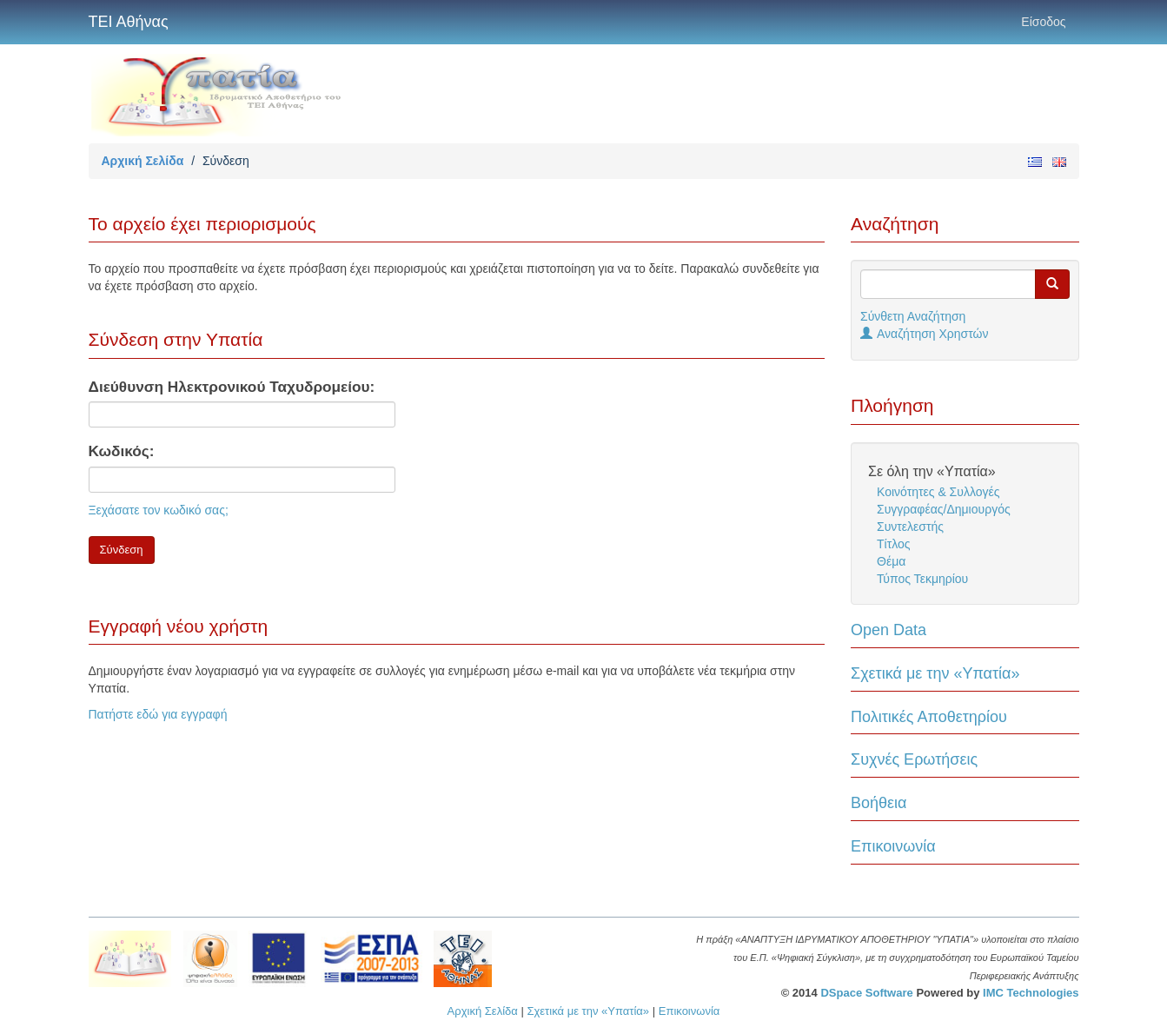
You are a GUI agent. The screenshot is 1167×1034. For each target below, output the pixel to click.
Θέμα (891, 561)
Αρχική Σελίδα (143, 161)
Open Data (888, 630)
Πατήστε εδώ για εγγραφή (158, 714)
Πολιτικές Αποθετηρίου (929, 717)
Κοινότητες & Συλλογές (938, 492)
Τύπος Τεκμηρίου (922, 579)
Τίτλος (894, 544)
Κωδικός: (122, 451)
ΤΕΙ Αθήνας (129, 21)
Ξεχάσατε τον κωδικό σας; (159, 510)
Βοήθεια (878, 803)
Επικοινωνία (893, 846)
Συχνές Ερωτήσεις (914, 759)
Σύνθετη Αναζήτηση (912, 316)
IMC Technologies (1030, 992)
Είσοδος (1043, 22)
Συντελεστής (910, 527)
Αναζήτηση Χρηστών (924, 334)
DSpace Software (866, 992)
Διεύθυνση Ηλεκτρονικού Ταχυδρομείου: (232, 386)
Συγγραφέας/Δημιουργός (944, 509)
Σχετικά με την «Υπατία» (935, 673)
